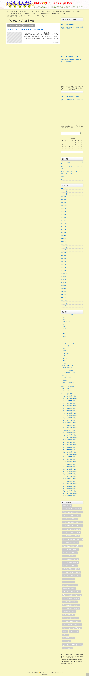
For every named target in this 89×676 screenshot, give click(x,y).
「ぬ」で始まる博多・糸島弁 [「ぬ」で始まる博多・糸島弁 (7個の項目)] (68, 582)
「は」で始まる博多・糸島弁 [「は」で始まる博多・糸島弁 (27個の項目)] (71, 592)
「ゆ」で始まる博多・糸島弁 (69, 484)
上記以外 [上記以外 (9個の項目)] (64, 631)
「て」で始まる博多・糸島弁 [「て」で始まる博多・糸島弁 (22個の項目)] (70, 569)
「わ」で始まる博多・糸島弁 (69, 496)
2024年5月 (63, 197)
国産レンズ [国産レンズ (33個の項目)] (74, 632)
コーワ (64, 329)
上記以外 (65, 351)
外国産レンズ (65, 354)
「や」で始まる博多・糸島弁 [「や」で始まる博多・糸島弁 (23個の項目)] (71, 621)
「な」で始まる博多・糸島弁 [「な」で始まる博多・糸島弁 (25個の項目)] (71, 576)
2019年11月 (64, 303)
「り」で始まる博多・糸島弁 (69, 491)
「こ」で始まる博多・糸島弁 (69, 418)
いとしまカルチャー (67, 388)
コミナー (65, 334)
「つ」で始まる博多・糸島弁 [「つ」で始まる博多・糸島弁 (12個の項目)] (69, 565)
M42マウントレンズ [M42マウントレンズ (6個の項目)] (66, 505)
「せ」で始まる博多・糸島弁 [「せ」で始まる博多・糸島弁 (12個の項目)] (69, 553)
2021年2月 (63, 268)
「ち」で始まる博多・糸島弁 (69, 435)
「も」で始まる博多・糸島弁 (69, 479)
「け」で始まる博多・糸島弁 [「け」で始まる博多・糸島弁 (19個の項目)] (70, 536)
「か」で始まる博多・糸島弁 (69, 408)
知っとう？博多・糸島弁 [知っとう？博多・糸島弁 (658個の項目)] (72, 645)
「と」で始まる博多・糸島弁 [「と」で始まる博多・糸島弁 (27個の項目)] (71, 572)
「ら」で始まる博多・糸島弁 (69, 489)
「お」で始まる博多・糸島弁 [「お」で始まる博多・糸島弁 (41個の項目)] (72, 522)
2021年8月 (63, 253)
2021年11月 (64, 247)
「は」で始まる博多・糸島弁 (69, 457)
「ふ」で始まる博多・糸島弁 (69, 462)
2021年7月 (63, 256)
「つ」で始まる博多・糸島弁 (69, 437)
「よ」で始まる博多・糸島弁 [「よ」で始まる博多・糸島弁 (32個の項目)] (71, 625)
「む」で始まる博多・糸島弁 (69, 474)
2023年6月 (63, 214)
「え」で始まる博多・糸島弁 (69, 403)
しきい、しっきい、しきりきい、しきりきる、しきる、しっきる (71, 172)
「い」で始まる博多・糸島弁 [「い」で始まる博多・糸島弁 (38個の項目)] (72, 512)
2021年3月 (63, 265)
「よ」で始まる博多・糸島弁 (69, 486)
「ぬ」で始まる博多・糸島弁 (69, 450)
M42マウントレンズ (67, 317)
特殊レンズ (65, 375)
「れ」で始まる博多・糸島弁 (69, 493)
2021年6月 (63, 259)
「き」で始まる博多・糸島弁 (69, 411)
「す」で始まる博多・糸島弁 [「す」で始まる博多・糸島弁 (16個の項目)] (70, 549)
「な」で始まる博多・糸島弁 (69, 445)
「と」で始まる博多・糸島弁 (69, 442)
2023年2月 (63, 217)
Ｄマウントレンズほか (68, 370)
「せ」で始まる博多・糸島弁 (69, 428)
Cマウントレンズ (67, 368)
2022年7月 (63, 229)
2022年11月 (64, 223)
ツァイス (65, 358)
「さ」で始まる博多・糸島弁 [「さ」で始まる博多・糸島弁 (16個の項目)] (70, 543)
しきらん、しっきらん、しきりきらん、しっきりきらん (72, 167)
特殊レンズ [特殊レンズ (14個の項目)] (66, 641)
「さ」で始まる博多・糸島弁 (69, 420)
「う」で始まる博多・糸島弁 (69, 401)
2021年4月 (63, 262)
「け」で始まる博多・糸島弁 (69, 415)
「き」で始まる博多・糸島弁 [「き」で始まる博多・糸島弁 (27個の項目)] (71, 529)
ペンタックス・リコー (68, 344)
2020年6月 (63, 285)
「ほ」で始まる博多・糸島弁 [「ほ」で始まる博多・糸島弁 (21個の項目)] (70, 605)
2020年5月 (63, 288)
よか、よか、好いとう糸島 (67, 386)
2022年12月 (64, 220)
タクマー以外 (66, 322)
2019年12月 (64, 300)
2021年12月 (64, 244)
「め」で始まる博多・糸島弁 (69, 476)
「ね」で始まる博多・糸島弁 (69, 452)
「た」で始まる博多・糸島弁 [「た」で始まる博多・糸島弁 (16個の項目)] (70, 559)
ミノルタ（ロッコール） (69, 346)
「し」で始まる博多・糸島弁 (69, 423)
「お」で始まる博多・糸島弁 (69, 406)
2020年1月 (63, 297)
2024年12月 (64, 191)
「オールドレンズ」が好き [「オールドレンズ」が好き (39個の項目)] (71, 628)
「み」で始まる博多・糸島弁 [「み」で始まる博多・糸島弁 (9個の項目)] (68, 611)
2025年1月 (63, 188)
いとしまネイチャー (67, 391)
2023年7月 (63, 212)
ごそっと (63, 179)
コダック (65, 356)
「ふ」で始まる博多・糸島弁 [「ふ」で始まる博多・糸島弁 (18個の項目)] (70, 598)
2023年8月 (63, 209)
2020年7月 (63, 282)
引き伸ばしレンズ (67, 380)
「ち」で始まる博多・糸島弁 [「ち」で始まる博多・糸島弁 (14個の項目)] (70, 562)
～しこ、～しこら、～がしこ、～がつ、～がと (72, 163)
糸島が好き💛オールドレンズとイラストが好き (53, 3)
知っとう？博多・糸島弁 (67, 394)
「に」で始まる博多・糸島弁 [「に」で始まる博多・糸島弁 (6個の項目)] (68, 579)
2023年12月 (64, 206)
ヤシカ (64, 348)
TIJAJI (46, 674)
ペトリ (64, 341)
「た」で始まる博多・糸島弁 (69, 433)
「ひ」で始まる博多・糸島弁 (69, 459)
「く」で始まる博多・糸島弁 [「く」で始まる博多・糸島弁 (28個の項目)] (71, 533)
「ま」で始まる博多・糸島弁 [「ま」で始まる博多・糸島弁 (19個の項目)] (70, 608)
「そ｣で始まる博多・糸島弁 (69, 430)
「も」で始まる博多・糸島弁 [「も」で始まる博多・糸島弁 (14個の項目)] (70, 618)
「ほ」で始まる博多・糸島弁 (69, 467)
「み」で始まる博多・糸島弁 (69, 471)
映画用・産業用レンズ (67, 366)
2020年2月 (63, 294)
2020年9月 (63, 279)
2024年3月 (63, 200)
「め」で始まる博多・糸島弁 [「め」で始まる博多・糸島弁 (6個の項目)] (68, 614)
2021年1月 (63, 271)
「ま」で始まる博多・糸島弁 (69, 469)
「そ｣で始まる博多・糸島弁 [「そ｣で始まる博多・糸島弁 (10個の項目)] (68, 556)
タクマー (65, 319)
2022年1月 (63, 241)
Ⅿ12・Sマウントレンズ (69, 373)
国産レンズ (65, 324)
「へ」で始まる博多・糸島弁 (69, 464)
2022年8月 (63, 226)
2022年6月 (63, 232)
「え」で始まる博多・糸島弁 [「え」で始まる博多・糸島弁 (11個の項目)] (69, 519)
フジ (64, 339)
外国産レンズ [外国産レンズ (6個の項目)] (65, 634)
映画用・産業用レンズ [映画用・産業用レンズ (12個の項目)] (68, 638)
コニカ (64, 331)
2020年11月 (64, 276)
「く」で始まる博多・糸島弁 (69, 413)
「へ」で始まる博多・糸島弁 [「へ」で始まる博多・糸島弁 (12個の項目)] (69, 602)
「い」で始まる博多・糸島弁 (69, 398)
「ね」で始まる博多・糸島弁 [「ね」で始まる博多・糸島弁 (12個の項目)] (69, 585)
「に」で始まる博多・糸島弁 (69, 447)
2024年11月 (64, 194)
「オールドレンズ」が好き (67, 315)
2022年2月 (63, 238)
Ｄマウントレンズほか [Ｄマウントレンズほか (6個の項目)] (67, 648)
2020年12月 (64, 274)
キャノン (65, 326)
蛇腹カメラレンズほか (68, 382)
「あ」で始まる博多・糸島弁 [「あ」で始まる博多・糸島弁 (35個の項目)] (71, 509)
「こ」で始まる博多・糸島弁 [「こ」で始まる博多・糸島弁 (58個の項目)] (72, 539)
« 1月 (62, 152)
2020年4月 (63, 291)
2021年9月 (63, 250)
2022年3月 (63, 235)
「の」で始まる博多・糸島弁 (69, 454)
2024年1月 (63, 203)
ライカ (64, 361)
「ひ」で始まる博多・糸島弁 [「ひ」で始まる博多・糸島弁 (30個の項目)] (71, 595)
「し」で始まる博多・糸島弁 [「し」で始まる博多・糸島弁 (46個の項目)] (72, 546)
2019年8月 (63, 306)
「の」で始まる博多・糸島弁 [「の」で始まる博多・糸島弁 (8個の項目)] (68, 588)
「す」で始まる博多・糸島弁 (69, 425)
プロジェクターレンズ (68, 378)
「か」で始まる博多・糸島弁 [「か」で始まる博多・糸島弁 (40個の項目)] (72, 526)
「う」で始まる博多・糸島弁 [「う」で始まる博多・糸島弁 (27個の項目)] (71, 516)
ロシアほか (66, 363)
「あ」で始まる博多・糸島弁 (69, 396)
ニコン (64, 336)
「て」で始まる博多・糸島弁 (69, 440)
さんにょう (64, 176)
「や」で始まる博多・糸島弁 (69, 481)
